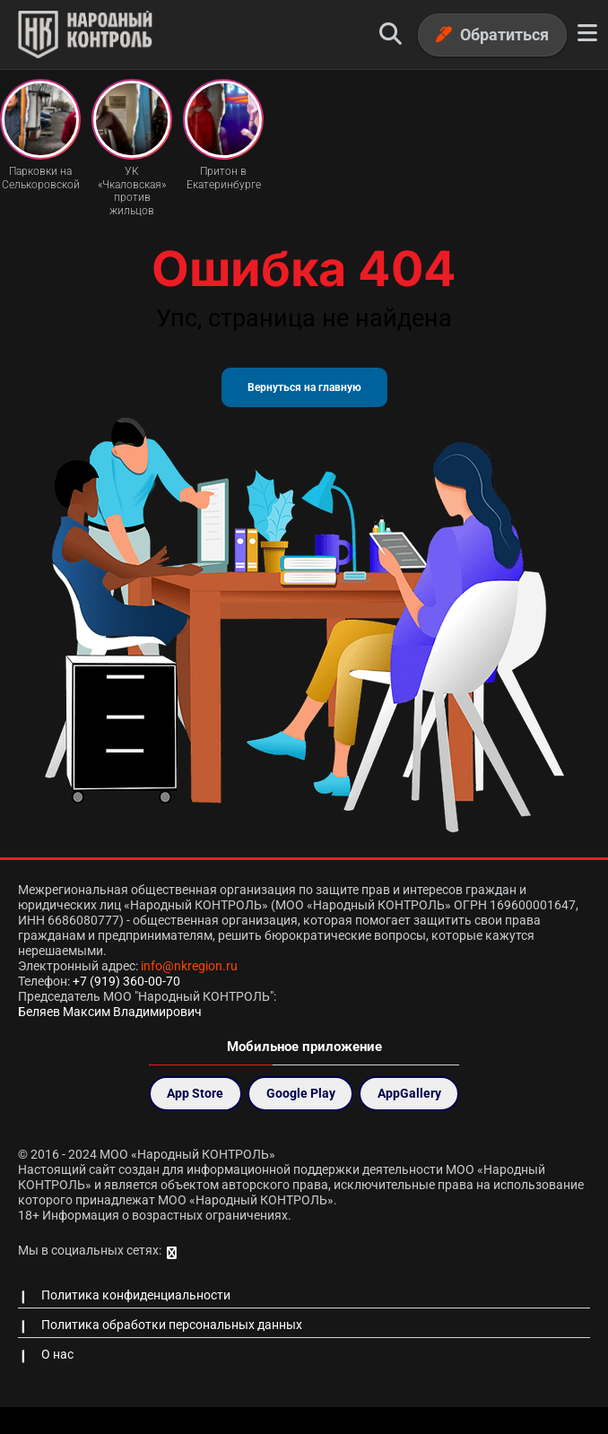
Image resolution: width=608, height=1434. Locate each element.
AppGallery (409, 1093)
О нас (57, 1354)
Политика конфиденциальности (135, 1295)
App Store (195, 1093)
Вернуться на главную (304, 387)
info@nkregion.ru (189, 966)
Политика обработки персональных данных (171, 1324)
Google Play (300, 1093)
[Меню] (587, 33)
